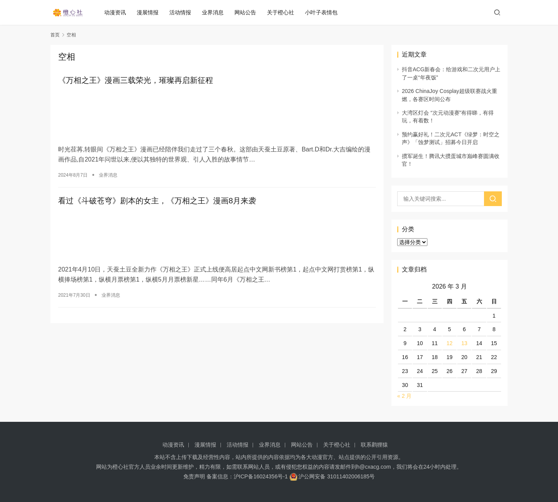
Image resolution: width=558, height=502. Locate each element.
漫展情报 (151, 12)
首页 (55, 35)
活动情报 (183, 12)
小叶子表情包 (324, 12)
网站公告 (248, 12)
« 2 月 (404, 396)
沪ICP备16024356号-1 (261, 476)
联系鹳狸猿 (374, 445)
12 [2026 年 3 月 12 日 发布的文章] (449, 343)
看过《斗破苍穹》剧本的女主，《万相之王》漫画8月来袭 (157, 199)
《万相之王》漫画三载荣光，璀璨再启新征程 (135, 80)
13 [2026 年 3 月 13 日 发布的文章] (464, 343)
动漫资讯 (118, 12)
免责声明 (194, 476)
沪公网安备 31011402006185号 (332, 476)
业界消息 (216, 12)
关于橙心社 (283, 12)
